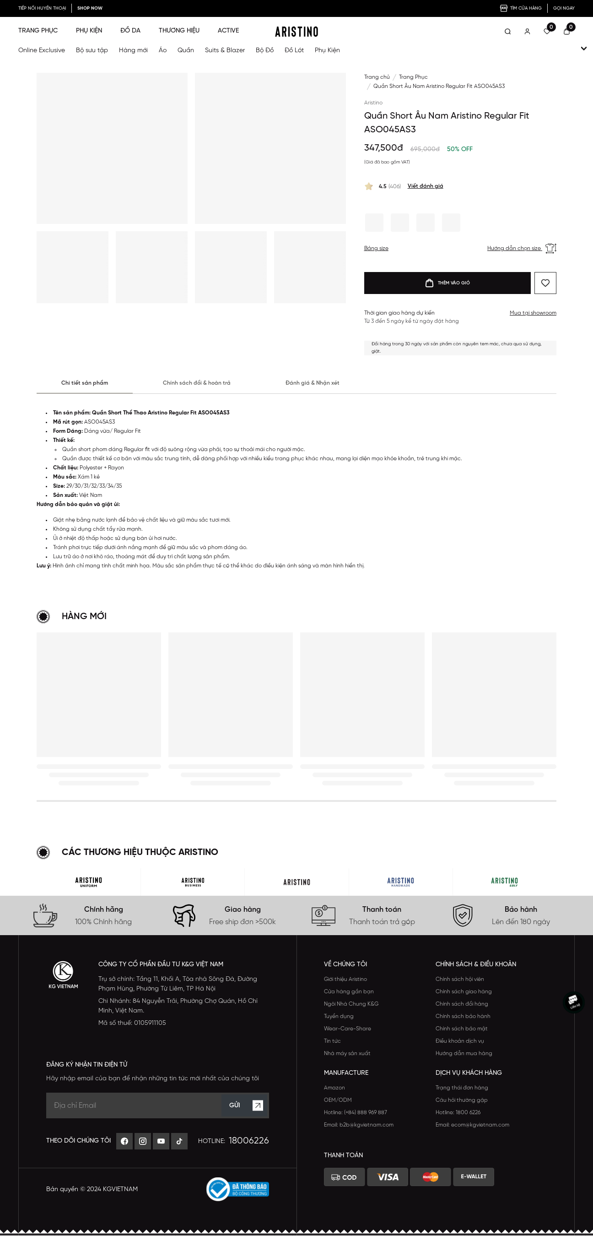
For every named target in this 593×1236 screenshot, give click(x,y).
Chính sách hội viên (460, 979)
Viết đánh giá (425, 186)
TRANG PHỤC (38, 30)
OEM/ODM (338, 1100)
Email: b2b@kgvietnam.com (359, 1125)
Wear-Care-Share (347, 1029)
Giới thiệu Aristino (345, 979)
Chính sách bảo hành (463, 1016)
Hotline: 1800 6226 (458, 1113)
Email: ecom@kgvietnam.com (472, 1125)
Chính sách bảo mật (462, 1029)
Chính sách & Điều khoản (476, 964)
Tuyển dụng (339, 1016)
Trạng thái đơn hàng (462, 1088)
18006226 (249, 1141)
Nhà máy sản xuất (347, 1053)
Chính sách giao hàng (464, 992)
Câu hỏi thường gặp (462, 1100)
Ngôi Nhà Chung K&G (351, 1004)
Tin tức (332, 1041)
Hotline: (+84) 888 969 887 (355, 1113)
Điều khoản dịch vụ (460, 1041)
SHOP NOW (89, 8)
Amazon (334, 1088)
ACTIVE (228, 30)
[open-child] (584, 48)
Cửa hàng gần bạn (349, 992)
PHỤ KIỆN (89, 30)
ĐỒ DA (130, 30)
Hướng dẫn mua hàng (464, 1053)
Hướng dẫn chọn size (521, 249)
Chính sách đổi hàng (462, 1004)
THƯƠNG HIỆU (179, 30)
